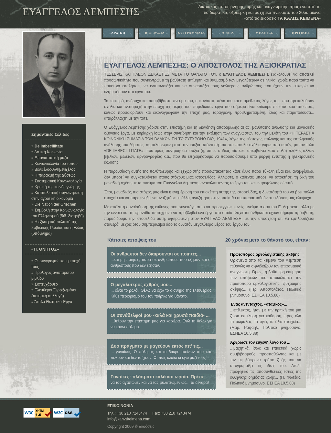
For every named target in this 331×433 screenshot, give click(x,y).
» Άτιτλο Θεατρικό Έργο (51, 301)
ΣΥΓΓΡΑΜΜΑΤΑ (191, 33)
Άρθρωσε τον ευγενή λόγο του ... (260, 342)
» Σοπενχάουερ (44, 284)
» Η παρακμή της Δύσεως (53, 175)
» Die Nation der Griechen (53, 204)
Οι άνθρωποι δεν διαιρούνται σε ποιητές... (156, 253)
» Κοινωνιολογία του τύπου (54, 163)
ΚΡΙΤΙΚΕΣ (300, 33)
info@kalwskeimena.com (128, 419)
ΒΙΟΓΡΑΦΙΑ (155, 33)
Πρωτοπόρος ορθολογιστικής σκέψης (265, 254)
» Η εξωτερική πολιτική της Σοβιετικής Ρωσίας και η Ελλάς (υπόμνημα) (57, 228)
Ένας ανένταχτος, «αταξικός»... (258, 304)
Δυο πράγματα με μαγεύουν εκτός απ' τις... (157, 346)
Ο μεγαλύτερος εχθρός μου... (141, 284)
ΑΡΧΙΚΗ (118, 33)
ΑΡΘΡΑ (227, 33)
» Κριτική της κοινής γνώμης (55, 187)
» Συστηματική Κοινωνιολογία (56, 181)
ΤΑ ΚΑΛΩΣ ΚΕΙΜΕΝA (298, 18)
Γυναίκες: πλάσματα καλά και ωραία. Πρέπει (158, 376)
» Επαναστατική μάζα (49, 158)
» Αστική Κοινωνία (46, 152)
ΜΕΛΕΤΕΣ (264, 33)
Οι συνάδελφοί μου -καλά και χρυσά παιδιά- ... (160, 315)
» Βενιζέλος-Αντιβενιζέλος (53, 169)
